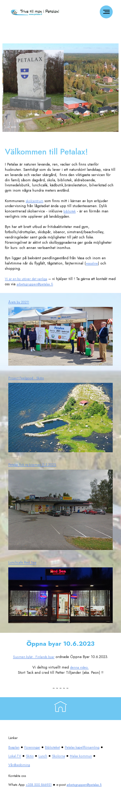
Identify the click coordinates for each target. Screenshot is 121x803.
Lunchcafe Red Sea (23, 562)
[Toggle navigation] (106, 11)
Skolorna (15, 764)
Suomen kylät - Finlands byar (33, 656)
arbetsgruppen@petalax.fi (46, 284)
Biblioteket (56, 747)
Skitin (75, 756)
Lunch (89, 756)
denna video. (79, 667)
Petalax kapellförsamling (27, 756)
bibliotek (71, 211)
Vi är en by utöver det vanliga (29, 278)
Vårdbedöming (68, 764)
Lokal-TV (59, 756)
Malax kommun (39, 764)
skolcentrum (35, 201)
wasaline (93, 263)
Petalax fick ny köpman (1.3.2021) (35, 464)
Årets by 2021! (20, 302)
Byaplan (14, 747)
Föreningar (34, 747)
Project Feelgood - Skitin (28, 378)
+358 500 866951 (39, 784)
